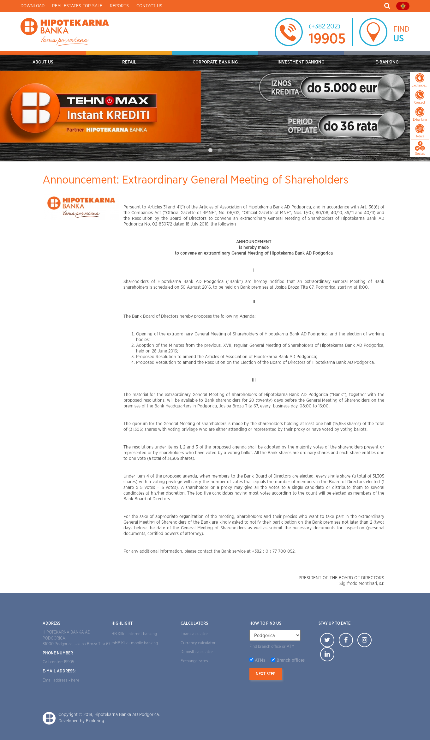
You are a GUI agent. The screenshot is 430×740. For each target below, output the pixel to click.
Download (33, 6)
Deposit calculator (197, 652)
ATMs (260, 660)
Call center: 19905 (58, 662)
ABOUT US (43, 62)
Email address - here (61, 680)
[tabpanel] (215, 106)
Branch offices (291, 660)
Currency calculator (198, 643)
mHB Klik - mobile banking (134, 643)
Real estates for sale (77, 6)
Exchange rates (194, 661)
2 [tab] (220, 150)
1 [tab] (210, 150)
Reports (119, 6)
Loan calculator (194, 634)
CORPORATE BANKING (215, 62)
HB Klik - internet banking (134, 634)
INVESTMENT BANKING (301, 62)
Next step (266, 674)
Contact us (149, 6)
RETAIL (129, 62)
